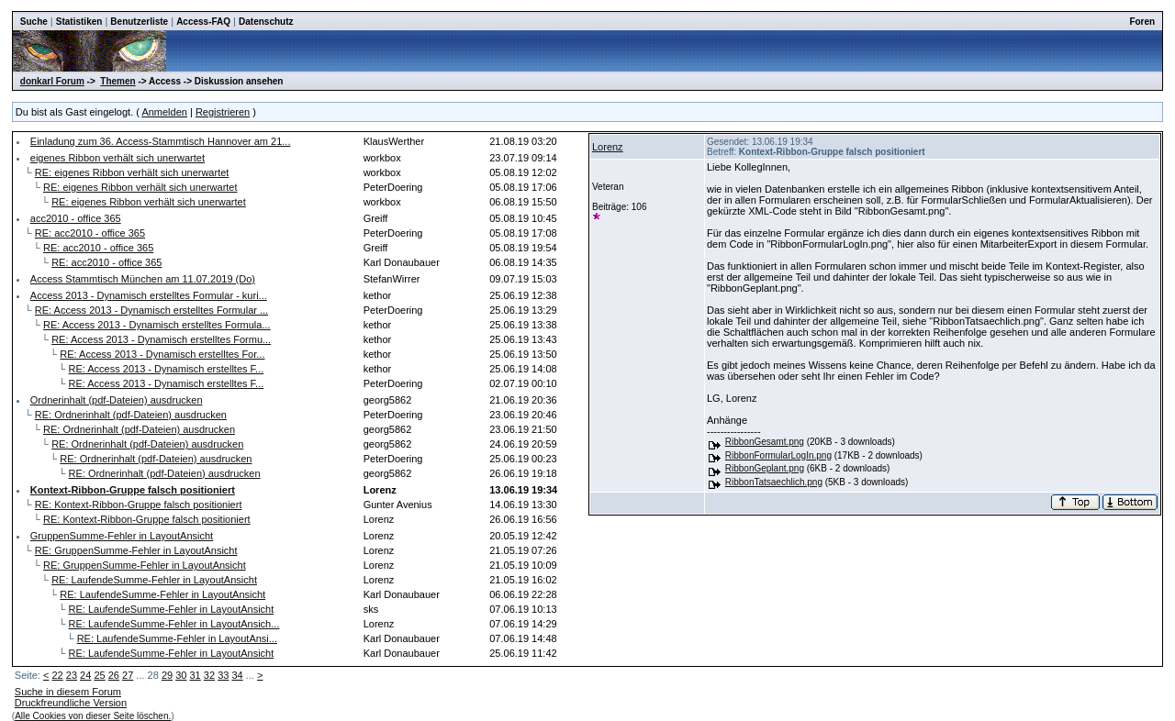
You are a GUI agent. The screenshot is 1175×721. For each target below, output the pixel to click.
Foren (1142, 22)
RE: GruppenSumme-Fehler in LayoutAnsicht (136, 550)
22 (56, 675)
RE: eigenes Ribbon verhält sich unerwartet (132, 172)
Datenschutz (266, 22)
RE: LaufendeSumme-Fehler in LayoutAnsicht (154, 579)
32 (209, 675)
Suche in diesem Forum (68, 691)
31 (195, 675)
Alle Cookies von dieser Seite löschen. (93, 716)
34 (236, 675)
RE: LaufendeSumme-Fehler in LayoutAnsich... (174, 623)
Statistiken (79, 22)
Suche (34, 22)
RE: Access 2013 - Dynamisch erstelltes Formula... (157, 324)
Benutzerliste (139, 22)
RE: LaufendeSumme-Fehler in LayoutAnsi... (177, 638)
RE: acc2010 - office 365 (90, 232)
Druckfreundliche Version (71, 702)
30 (180, 675)
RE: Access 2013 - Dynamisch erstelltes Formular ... (151, 310)
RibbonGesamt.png (764, 442)
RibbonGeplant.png (764, 468)
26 (113, 675)
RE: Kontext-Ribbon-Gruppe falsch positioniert (138, 504)
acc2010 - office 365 (75, 218)
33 (223, 675)
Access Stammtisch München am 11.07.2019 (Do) (142, 278)
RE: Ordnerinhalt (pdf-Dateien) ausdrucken (131, 414)
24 (85, 675)
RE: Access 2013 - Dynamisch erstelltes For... (162, 354)
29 (167, 675)
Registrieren (223, 111)
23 (71, 675)
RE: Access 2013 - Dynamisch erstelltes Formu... (161, 339)
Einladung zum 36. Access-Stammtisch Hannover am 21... (160, 141)
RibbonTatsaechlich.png (773, 482)
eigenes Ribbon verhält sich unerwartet (117, 157)
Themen (117, 81)
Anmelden (164, 111)
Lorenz (607, 146)
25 (99, 675)
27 (127, 675)
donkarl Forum (52, 81)
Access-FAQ (203, 22)
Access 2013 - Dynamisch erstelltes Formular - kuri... (148, 295)
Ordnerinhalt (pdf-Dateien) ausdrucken (116, 399)
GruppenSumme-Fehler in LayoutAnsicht (121, 535)
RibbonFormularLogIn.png (778, 455)
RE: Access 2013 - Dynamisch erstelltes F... (166, 368)
